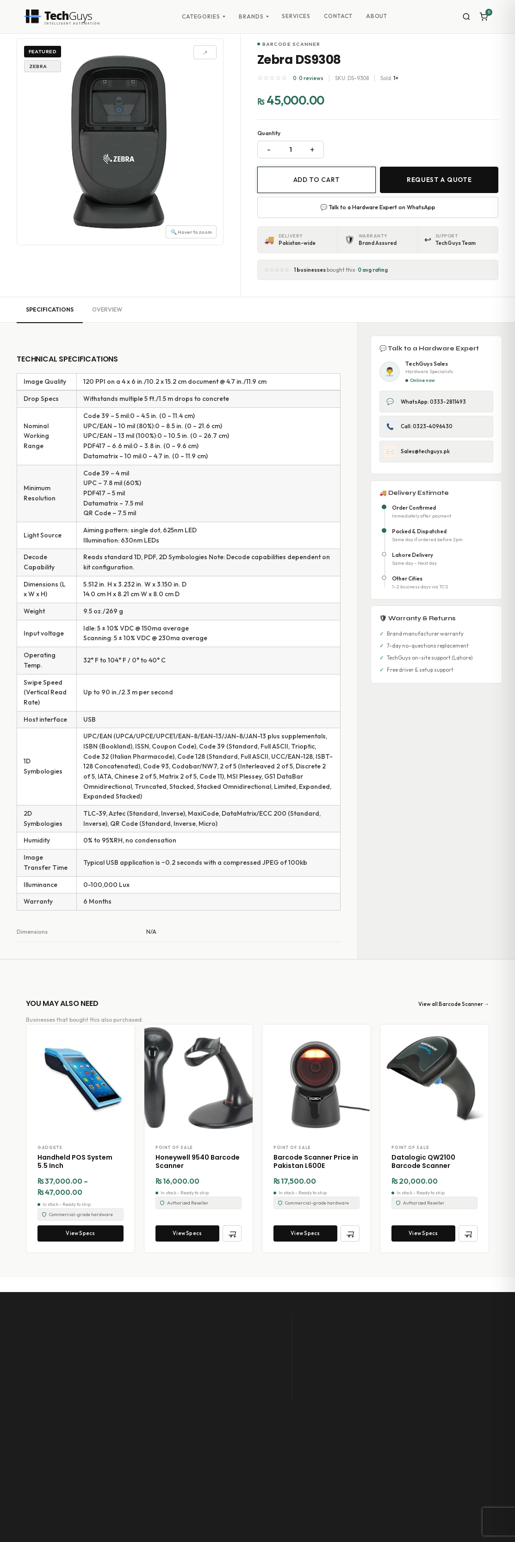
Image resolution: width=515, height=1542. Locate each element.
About (377, 15)
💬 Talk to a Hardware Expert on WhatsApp (377, 207)
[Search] (466, 16)
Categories (201, 16)
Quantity (268, 133)
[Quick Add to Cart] (232, 1233)
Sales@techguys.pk (417, 451)
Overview (107, 309)
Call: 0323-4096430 (418, 426)
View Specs (80, 1233)
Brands (251, 16)
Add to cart (316, 179)
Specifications (50, 309)
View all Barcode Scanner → (454, 1003)
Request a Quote (439, 179)
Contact (338, 15)
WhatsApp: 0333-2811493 (425, 402)
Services (296, 15)
